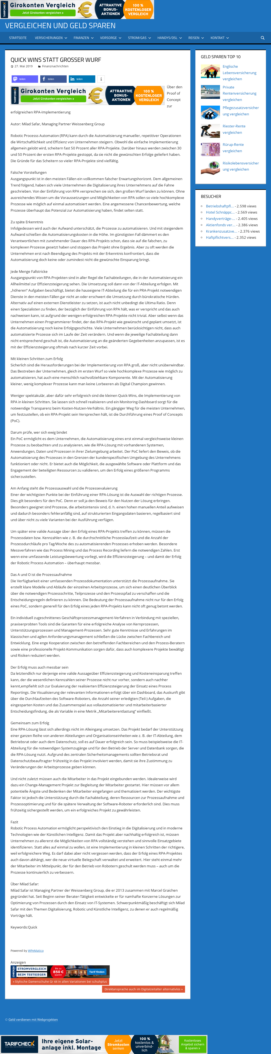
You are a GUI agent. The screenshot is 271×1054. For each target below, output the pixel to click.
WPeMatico (36, 951)
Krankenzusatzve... (221, 231)
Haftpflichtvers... (220, 237)
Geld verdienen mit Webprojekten (33, 1019)
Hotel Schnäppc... (220, 212)
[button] (25, 79)
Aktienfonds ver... (220, 224)
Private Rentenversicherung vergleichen (239, 93)
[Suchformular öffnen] (263, 37)
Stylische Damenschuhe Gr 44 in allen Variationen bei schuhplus (61, 982)
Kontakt (220, 37)
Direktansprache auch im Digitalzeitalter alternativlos (142, 989)
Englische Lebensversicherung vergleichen (239, 72)
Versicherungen (51, 37)
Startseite (18, 37)
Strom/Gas (139, 37)
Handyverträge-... (220, 218)
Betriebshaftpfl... (220, 206)
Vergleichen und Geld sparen (60, 25)
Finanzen (84, 37)
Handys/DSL (170, 37)
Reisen (196, 37)
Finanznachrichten (55, 66)
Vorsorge (111, 37)
